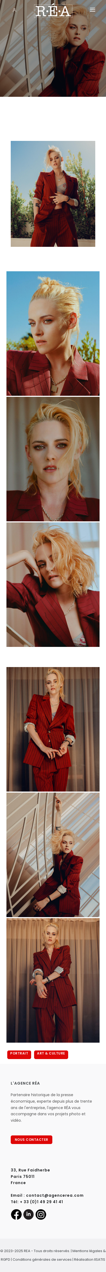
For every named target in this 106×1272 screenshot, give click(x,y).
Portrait (19, 1053)
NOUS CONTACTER (31, 1139)
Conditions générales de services (42, 1259)
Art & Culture (51, 1053)
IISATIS (99, 1259)
